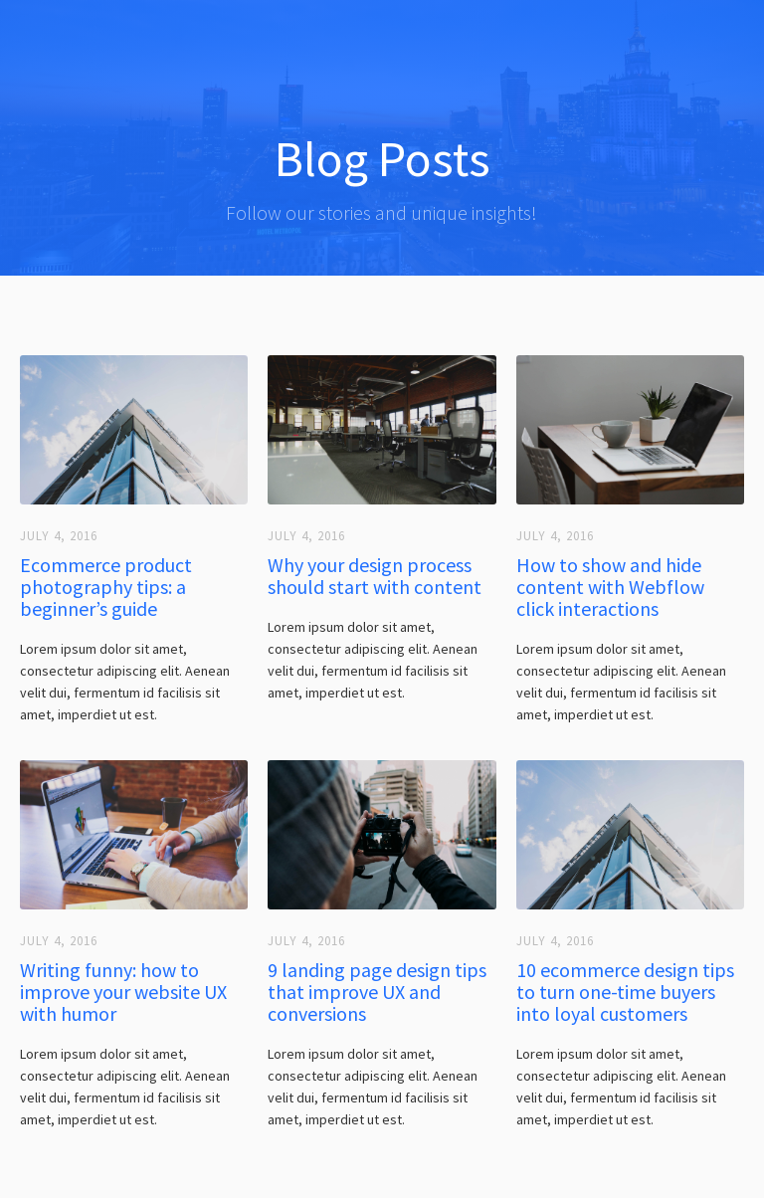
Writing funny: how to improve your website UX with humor (123, 992)
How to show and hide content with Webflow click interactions (610, 587)
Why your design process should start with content (374, 576)
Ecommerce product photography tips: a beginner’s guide (106, 587)
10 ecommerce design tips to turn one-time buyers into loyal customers (625, 992)
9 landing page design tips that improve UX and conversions (377, 992)
